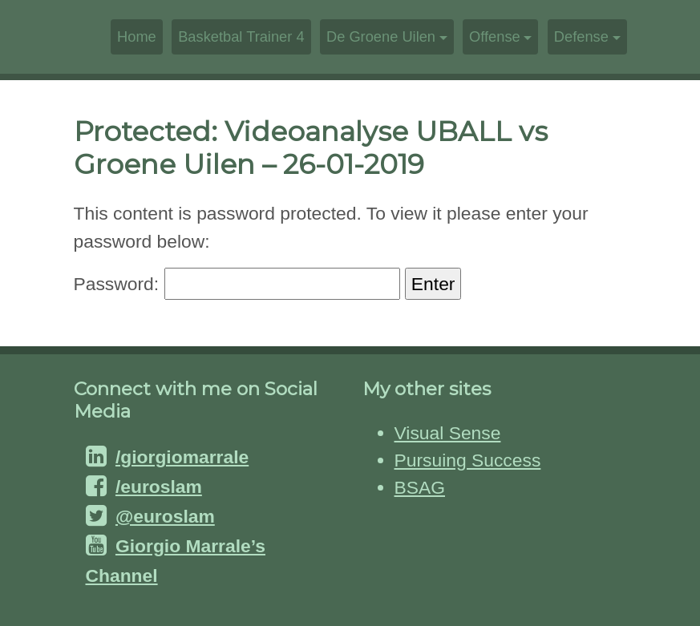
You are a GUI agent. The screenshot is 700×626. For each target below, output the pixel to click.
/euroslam (158, 486)
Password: (237, 284)
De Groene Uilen (380, 36)
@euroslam (165, 516)
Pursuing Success (468, 460)
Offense (494, 36)
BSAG (420, 487)
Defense (581, 36)
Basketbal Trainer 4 (241, 36)
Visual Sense (448, 432)
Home (136, 36)
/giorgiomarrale (182, 456)
